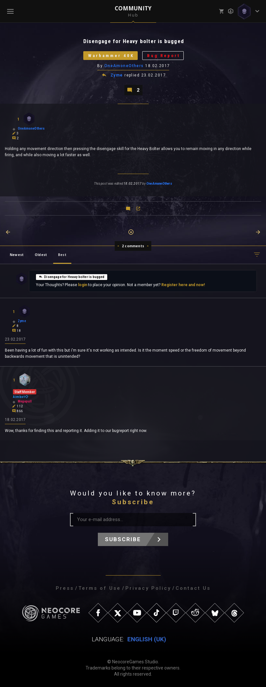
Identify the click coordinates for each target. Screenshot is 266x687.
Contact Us (193, 588)
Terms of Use (99, 588)
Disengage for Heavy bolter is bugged (71, 276)
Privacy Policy (148, 588)
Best (62, 254)
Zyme (116, 75)
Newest (17, 254)
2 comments (133, 246)
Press (65, 588)
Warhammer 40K (111, 55)
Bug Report (163, 55)
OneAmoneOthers (124, 66)
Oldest (41, 254)
